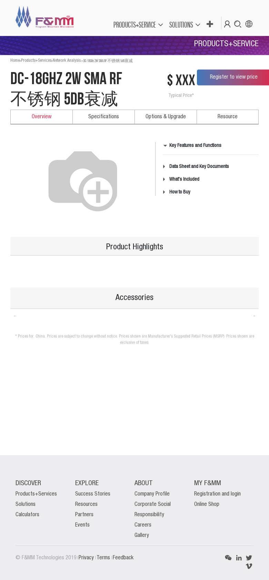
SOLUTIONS (181, 24)
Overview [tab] (41, 116)
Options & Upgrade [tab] (166, 116)
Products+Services (36, 60)
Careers (142, 525)
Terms (104, 558)
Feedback (123, 558)
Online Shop (206, 504)
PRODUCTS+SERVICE (134, 24)
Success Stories (92, 494)
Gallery (141, 535)
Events (82, 525)
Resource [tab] (228, 116)
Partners (84, 514)
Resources (86, 504)
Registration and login (217, 494)
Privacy (87, 558)
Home (15, 60)
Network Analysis (67, 60)
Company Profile (152, 494)
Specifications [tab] (103, 116)
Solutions (26, 504)
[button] (209, 24)
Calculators (27, 514)
